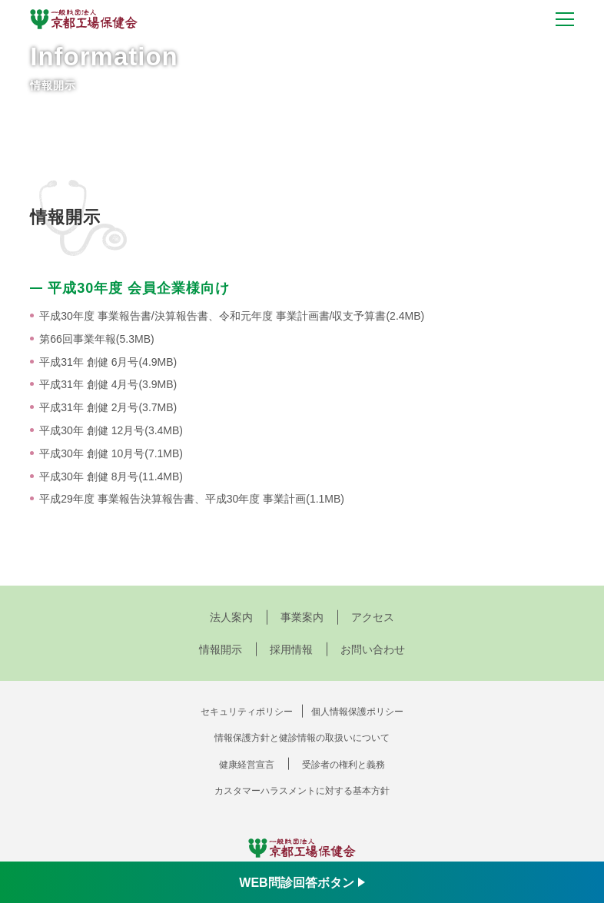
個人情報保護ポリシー (357, 711)
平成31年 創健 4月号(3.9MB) (108, 384)
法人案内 (231, 617)
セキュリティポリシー (247, 711)
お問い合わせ (372, 649)
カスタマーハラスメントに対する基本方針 (302, 790)
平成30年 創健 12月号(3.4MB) (111, 430)
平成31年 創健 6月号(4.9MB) (108, 362)
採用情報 (291, 649)
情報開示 (220, 649)
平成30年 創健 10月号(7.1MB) (111, 453)
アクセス (372, 617)
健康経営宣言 (246, 764)
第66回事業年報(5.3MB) (96, 339)
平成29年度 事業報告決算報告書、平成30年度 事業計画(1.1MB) (191, 499)
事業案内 (302, 617)
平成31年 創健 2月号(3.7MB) (108, 407)
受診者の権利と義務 (343, 764)
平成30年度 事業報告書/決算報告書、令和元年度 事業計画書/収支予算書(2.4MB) (231, 316)
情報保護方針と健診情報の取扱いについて (302, 737)
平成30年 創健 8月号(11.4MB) (111, 476)
